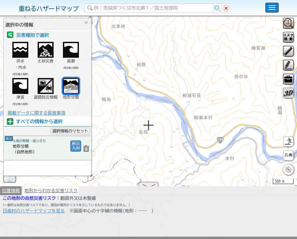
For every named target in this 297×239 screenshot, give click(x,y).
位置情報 (11, 193)
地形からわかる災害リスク (51, 193)
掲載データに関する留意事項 (36, 113)
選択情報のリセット (70, 131)
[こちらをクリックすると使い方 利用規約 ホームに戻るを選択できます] (272, 8)
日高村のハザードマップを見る (34, 213)
